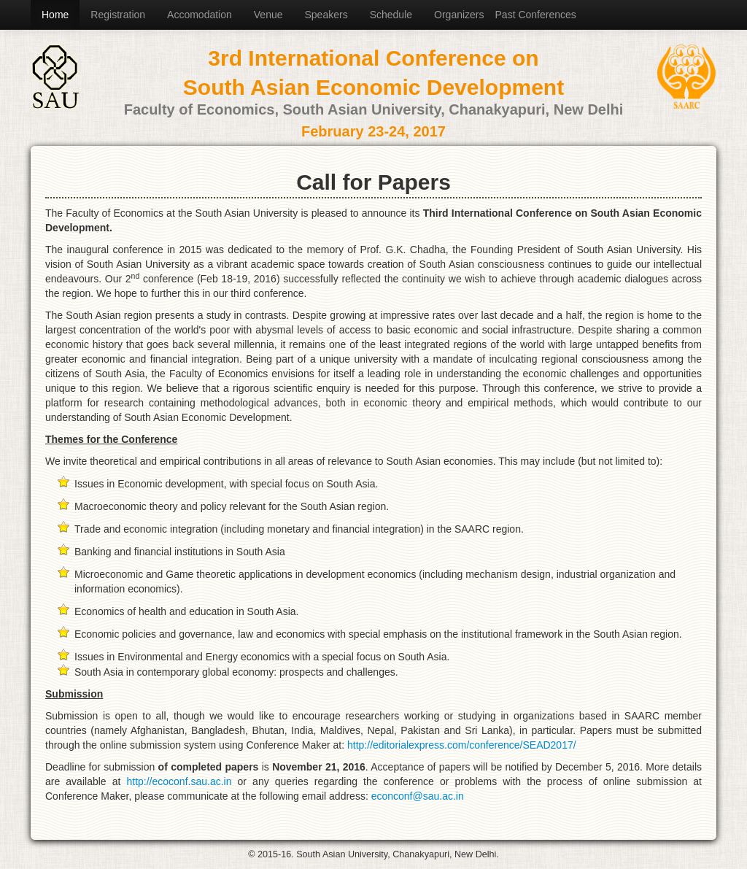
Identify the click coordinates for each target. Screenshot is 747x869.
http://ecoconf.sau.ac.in (178, 781)
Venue (268, 14)
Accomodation (199, 14)
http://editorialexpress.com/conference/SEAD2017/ (461, 745)
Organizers (459, 14)
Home (55, 14)
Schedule (391, 14)
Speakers (326, 14)
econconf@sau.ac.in (417, 796)
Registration (117, 14)
